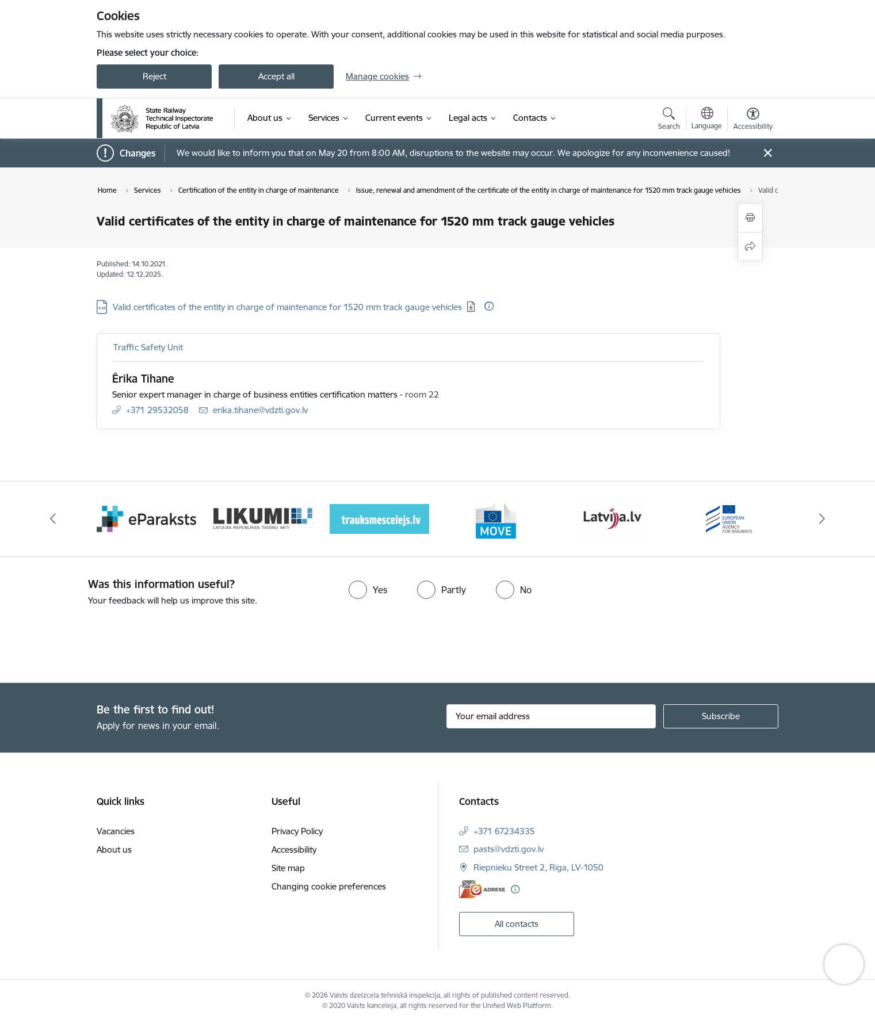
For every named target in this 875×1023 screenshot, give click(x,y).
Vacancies (116, 831)
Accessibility (294, 849)
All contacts (516, 923)
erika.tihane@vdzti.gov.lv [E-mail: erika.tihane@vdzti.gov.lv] (260, 409)
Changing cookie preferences (329, 886)
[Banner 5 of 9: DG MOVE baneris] (496, 518)
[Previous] (53, 519)
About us (114, 849)
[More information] (489, 306)
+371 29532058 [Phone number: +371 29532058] (157, 409)
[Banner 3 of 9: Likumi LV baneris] (263, 518)
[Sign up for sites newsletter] (720, 716)
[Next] (822, 519)
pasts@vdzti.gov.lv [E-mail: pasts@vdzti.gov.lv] (508, 848)
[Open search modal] (669, 120)
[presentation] (96, 639)
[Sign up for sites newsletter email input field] (551, 716)
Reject (154, 76)
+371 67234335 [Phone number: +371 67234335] (504, 831)
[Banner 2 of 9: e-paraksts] (146, 518)
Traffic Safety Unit (148, 347)
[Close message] (767, 153)
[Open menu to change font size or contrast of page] (753, 120)
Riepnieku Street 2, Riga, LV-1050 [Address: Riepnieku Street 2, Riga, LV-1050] (538, 867)
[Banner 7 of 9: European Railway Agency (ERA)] (729, 518)
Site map (288, 867)
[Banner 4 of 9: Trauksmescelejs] (379, 518)
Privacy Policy (297, 831)
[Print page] (750, 218)
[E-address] (482, 889)
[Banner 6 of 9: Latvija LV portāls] (612, 518)
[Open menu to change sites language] (707, 119)
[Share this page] (750, 246)
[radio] (368, 590)
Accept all (276, 76)
